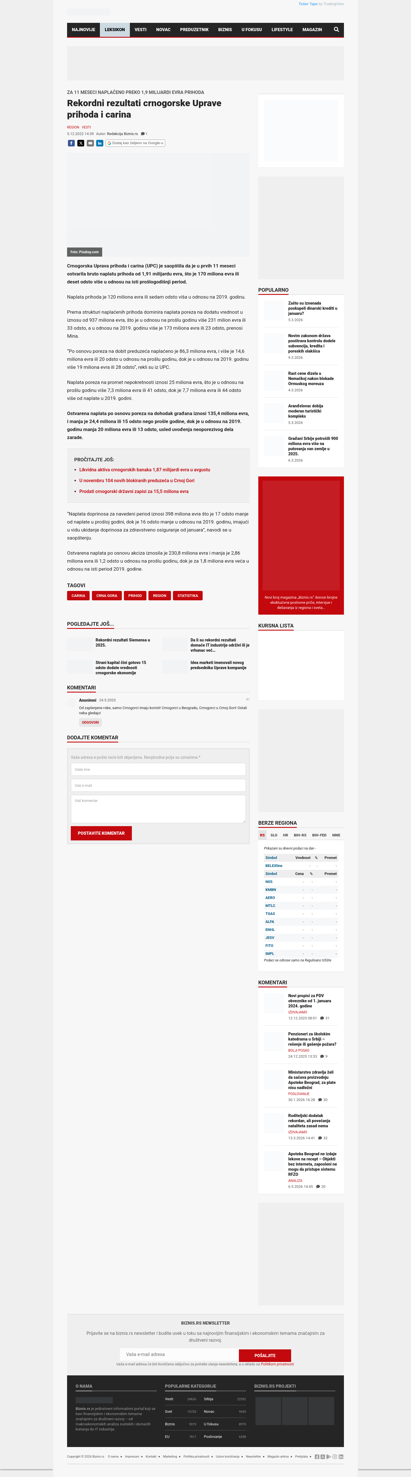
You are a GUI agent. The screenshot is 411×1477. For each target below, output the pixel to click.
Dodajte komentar (92, 737)
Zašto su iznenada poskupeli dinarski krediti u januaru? (312, 308)
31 (325, 1018)
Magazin (312, 29)
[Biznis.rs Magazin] (301, 535)
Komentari (81, 688)
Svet (168, 1410)
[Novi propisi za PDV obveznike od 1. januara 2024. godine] (274, 1003)
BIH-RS (300, 835)
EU (167, 1435)
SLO (274, 835)
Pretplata (301, 1455)
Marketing (170, 1455)
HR (285, 835)
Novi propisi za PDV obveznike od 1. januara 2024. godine (309, 1000)
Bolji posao (298, 1051)
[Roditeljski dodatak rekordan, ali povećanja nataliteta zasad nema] (274, 1122)
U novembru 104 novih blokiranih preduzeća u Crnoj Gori (136, 480)
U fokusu (252, 29)
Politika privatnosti (196, 1455)
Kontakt (151, 1455)
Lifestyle (282, 29)
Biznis (225, 29)
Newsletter (253, 1455)
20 (321, 1186)
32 (323, 1138)
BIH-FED (319, 835)
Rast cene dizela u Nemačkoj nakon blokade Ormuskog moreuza (311, 378)
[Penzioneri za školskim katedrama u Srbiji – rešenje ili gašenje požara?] (274, 1041)
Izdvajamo (297, 1012)
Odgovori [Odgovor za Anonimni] (90, 723)
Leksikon (115, 29)
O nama (113, 1455)
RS (262, 835)
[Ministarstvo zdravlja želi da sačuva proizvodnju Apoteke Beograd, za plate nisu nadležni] (274, 1079)
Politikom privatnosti (277, 1363)
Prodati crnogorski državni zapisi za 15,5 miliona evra (134, 491)
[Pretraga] (336, 30)
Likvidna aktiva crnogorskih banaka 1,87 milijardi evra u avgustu (144, 469)
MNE (336, 835)
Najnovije (83, 29)
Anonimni (87, 700)
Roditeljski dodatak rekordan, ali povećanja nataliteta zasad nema (309, 1120)
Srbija (208, 1398)
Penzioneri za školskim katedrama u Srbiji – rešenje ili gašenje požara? (312, 1039)
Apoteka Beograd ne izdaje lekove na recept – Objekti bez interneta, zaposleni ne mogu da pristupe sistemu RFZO (312, 1164)
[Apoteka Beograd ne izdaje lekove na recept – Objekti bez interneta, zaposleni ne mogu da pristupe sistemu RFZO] (274, 1161)
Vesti (141, 29)
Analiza (295, 1181)
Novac (163, 29)
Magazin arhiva (278, 1455)
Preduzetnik (194, 29)
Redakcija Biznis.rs (122, 134)
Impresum (132, 1455)
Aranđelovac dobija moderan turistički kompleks (305, 411)
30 (323, 1100)
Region (73, 127)
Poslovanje (298, 1094)
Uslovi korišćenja (227, 1455)
